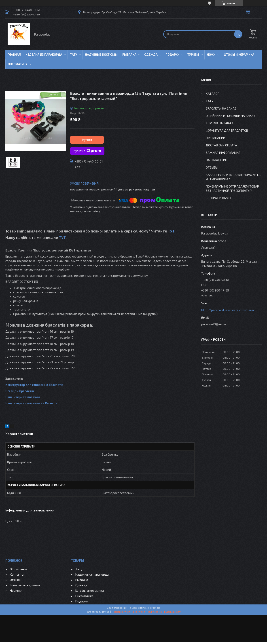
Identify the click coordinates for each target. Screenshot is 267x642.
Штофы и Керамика (238, 54)
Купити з (87, 151)
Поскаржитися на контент (128, 611)
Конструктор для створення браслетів (34, 384)
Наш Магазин (216, 160)
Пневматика (18, 64)
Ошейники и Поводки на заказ (230, 116)
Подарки (172, 54)
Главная (14, 54)
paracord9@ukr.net (214, 324)
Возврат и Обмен (219, 198)
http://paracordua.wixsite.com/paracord (229, 310)
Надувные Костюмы (101, 54)
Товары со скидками (25, 585)
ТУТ (171, 231)
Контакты (17, 574)
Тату (73, 54)
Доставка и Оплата (221, 145)
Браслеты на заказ (221, 108)
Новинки (16, 590)
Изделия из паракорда (43, 54)
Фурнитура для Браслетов (227, 130)
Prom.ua (155, 607)
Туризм (193, 54)
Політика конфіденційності (164, 611)
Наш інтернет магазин (22, 397)
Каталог (212, 93)
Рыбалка (129, 54)
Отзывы (212, 167)
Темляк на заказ (219, 123)
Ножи (211, 54)
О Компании (215, 138)
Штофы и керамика (89, 590)
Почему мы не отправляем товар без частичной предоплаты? (232, 188)
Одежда (151, 54)
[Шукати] (238, 34)
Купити (87, 139)
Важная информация (223, 152)
